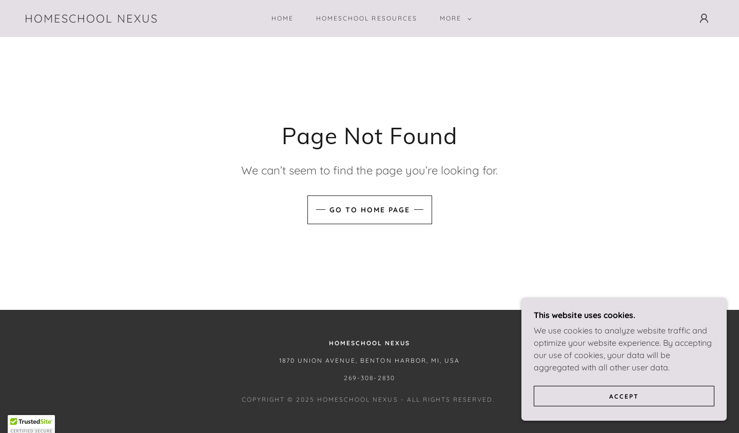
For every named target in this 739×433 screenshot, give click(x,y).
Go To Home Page (369, 209)
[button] (454, 18)
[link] (91, 19)
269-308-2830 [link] (369, 378)
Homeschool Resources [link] (366, 18)
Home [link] (282, 18)
